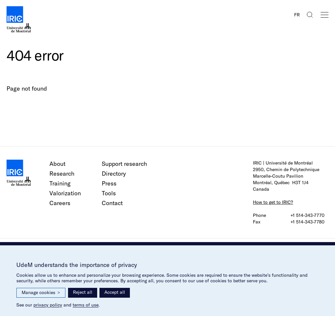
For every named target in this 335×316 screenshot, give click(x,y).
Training (60, 183)
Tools (109, 193)
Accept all (114, 292)
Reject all (82, 292)
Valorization (65, 193)
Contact (112, 203)
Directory (114, 173)
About (57, 163)
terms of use (85, 305)
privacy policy (47, 305)
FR (297, 15)
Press (109, 183)
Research (62, 173)
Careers (59, 203)
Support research (124, 163)
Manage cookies (41, 293)
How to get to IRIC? (273, 202)
